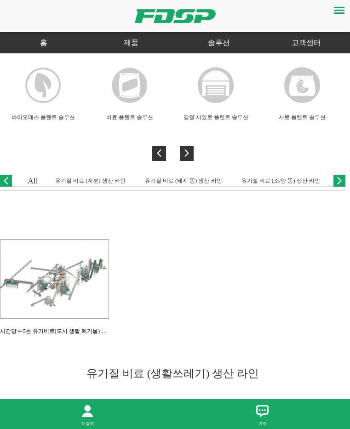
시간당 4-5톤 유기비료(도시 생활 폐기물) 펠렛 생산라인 (68, 331)
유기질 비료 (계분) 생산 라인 (90, 180)
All (33, 180)
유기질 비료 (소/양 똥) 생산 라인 (280, 180)
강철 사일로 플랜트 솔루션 (216, 117)
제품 (131, 42)
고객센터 (306, 42)
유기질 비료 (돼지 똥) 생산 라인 (183, 180)
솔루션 (219, 42)
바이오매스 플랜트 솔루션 (43, 117)
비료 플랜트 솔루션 (129, 117)
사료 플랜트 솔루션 (302, 117)
